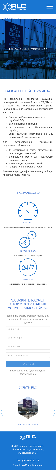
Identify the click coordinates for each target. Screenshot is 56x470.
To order (28, 364)
